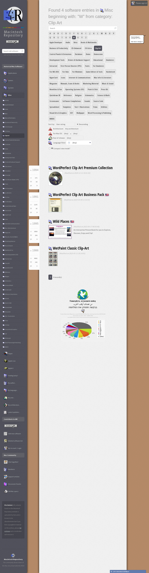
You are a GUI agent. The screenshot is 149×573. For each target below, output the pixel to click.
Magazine (53, 83)
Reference (68, 95)
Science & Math (103, 95)
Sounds (87, 101)
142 (36, 262)
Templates (67, 107)
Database (78, 54)
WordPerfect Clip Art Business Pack (78, 194)
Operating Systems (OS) (74, 89)
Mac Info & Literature (102, 77)
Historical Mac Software (13, 66)
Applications (10, 73)
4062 (35, 258)
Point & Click (93, 89)
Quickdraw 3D (55, 95)
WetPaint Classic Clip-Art (68, 248)
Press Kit (104, 89)
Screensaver (54, 101)
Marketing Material (90, 83)
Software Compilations (72, 101)
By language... (11, 390)
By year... (9, 398)
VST (71, 113)
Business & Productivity (59, 48)
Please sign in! (139, 3)
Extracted (53, 66)
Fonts (87, 66)
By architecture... (12, 405)
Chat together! (11, 462)
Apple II (8, 368)
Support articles (11, 477)
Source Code (98, 101)
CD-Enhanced (76, 48)
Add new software (12, 434)
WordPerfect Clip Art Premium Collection (80, 167)
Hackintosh (110, 72)
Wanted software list (13, 441)
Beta (75, 42)
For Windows (77, 72)
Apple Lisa (9, 361)
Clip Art (98, 48)
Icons (63, 77)
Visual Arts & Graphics (58, 113)
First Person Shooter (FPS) (71, 66)
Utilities (104, 107)
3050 (35, 231)
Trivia (95, 107)
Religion (78, 95)
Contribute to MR (10, 419)
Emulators (110, 60)
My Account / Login (12, 448)
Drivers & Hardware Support (79, 60)
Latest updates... (12, 412)
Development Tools (57, 60)
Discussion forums (12, 484)
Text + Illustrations (82, 107)
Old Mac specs (11, 491)
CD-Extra (88, 48)
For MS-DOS (54, 72)
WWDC (52, 118)
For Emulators (98, 66)
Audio (68, 42)
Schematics (89, 95)
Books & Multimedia (89, 42)
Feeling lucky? (11, 376)
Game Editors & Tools (94, 72)
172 (36, 178)
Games (8, 80)
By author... (10, 383)
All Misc (7, 100)
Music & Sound (107, 83)
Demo (88, 54)
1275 (35, 204)
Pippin (8, 354)
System (9, 88)
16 (36, 182)
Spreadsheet (54, 107)
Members (9, 469)
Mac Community (10, 455)
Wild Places (61, 221)
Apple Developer (56, 42)
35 (36, 208)
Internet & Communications (79, 77)
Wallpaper (80, 113)
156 (36, 235)
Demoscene (98, 54)
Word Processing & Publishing (99, 113)
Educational (98, 60)
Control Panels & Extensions (60, 54)
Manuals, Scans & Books (70, 83)
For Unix (65, 72)
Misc (8, 95)
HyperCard (54, 77)
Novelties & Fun (56, 89)
